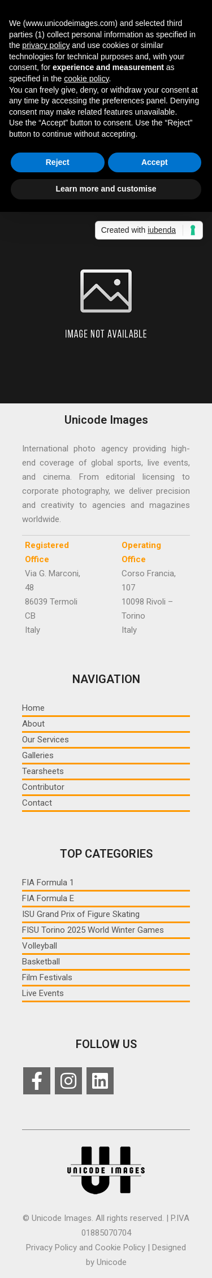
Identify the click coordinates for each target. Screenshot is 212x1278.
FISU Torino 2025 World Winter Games (93, 930)
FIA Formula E (48, 898)
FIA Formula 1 (48, 882)
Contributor (43, 787)
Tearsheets (43, 771)
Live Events (43, 993)
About (33, 724)
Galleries (38, 755)
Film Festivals (47, 977)
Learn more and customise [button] (105, 188)
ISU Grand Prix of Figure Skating (81, 914)
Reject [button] (58, 162)
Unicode (112, 1262)
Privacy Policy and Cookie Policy (85, 1247)
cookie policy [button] (86, 78)
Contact (37, 803)
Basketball (41, 962)
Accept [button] (154, 162)
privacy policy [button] (46, 45)
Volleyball (39, 946)
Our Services (45, 739)
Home (33, 708)
